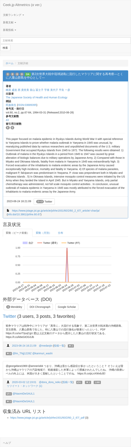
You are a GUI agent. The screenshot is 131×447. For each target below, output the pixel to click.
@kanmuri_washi (42, 353)
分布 (60, 232)
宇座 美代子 (51, 89)
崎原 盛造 (11, 89)
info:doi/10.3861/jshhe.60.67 (24, 214)
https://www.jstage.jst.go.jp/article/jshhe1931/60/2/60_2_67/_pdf (47, 417)
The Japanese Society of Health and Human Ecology (36, 97)
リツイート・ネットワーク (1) (24, 385)
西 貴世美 (23, 89)
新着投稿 (9, 29)
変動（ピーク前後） (17, 232)
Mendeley (14, 307)
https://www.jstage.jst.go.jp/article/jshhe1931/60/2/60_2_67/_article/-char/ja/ (56, 210)
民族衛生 (11, 104)
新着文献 (9, 22)
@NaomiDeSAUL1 (23, 393)
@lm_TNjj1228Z (22, 353)
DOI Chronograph (40, 306)
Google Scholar (67, 306)
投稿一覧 (59, 345)
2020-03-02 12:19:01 (24, 382)
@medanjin (45, 345)
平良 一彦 (64, 89)
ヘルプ (7, 442)
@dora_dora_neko (50, 382)
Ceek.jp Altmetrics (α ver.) (22, 5)
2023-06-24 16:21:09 (24, 345)
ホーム (9, 63)
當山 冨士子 (37, 89)
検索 (5, 47)
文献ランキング (13, 14)
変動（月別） (44, 232)
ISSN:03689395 (27, 104)
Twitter (44, 201)
